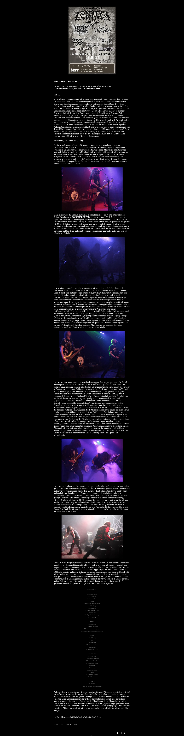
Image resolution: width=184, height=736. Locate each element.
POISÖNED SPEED (102, 86)
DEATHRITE (72, 86)
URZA (89, 86)
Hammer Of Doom (61, 396)
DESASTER (59, 86)
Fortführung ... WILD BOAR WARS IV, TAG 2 (77, 717)
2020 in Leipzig (113, 316)
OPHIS (82, 86)
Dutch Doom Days (105, 99)
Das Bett (78, 89)
